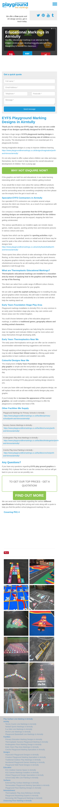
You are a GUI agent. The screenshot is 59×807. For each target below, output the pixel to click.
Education (7, 767)
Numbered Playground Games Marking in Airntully (25, 762)
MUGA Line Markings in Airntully (18, 732)
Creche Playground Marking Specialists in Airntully (25, 750)
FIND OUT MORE (29, 495)
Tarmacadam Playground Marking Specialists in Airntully (27, 785)
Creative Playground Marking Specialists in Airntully (25, 757)
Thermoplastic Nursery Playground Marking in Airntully (26, 742)
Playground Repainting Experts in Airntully (21, 795)
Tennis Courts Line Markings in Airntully (20, 724)
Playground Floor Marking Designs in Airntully (23, 788)
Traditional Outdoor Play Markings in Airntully (23, 760)
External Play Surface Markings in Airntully (22, 783)
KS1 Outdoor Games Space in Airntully (20, 770)
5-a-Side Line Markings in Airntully (18, 729)
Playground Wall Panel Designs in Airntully (22, 765)
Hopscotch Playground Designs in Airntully (22, 755)
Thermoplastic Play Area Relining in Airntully (22, 793)
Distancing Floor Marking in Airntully (17, 801)
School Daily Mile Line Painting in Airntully (21, 778)
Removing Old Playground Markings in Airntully (23, 798)
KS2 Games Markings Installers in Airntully (22, 773)
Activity (6, 721)
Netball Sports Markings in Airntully (19, 727)
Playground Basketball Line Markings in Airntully (24, 734)
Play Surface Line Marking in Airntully (18, 719)
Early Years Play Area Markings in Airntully (22, 747)
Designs (6, 752)
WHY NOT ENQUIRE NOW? (29, 170)
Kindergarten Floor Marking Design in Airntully (23, 744)
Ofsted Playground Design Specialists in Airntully (24, 775)
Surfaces (6, 780)
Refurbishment (9, 790)
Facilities (6, 737)
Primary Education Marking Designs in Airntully (23, 739)
